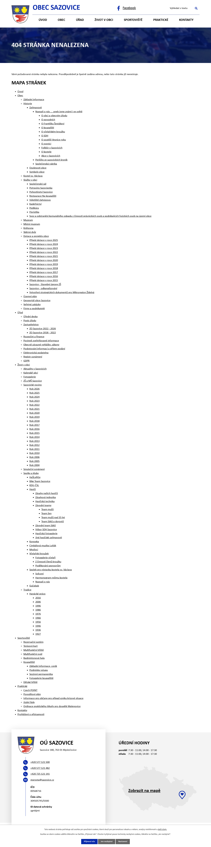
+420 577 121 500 (40, 762)
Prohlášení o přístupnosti (30, 714)
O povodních (48, 119)
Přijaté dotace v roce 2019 (43, 264)
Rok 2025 (34, 393)
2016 (38, 598)
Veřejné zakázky (32, 304)
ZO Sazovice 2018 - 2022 (42, 332)
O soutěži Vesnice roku (53, 139)
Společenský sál (37, 184)
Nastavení (122, 841)
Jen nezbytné (107, 841)
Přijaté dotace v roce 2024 (43, 244)
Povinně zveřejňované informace (41, 340)
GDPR (26, 360)
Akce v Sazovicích (50, 155)
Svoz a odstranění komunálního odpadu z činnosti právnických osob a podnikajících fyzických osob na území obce (90, 216)
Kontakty (186, 20)
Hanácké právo (37, 593)
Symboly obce (36, 172)
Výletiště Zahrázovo (40, 200)
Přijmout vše (89, 841)
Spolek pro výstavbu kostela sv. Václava (50, 569)
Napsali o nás (42, 581)
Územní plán (30, 296)
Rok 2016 (34, 429)
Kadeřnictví (35, 204)
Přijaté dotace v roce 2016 (43, 276)
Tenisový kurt (30, 646)
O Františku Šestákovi (52, 123)
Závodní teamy (43, 505)
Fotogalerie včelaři (45, 557)
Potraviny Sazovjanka (40, 188)
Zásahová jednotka (45, 497)
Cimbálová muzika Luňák (42, 545)
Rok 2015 (34, 433)
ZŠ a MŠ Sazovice (32, 381)
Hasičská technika (45, 501)
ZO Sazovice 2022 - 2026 (42, 328)
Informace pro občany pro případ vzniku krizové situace (53, 698)
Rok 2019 (34, 417)
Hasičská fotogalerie (46, 533)
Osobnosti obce (37, 168)
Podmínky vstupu (38, 670)
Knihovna (28, 228)
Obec (61, 20)
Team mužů (47, 509)
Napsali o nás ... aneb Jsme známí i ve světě (58, 111)
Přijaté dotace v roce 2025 (43, 240)
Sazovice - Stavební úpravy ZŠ (45, 284)
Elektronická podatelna (35, 352)
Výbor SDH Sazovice (46, 529)
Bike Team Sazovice (39, 481)
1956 (38, 622)
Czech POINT (30, 690)
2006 (38, 602)
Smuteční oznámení (34, 469)
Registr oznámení (32, 356)
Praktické (160, 20)
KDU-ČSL (34, 485)
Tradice (27, 589)
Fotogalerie (29, 377)
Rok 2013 (34, 441)
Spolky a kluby (31, 473)
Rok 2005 (34, 461)
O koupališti (47, 127)
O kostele (46, 151)
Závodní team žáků (45, 525)
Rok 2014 (34, 437)
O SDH (44, 135)
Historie (27, 103)
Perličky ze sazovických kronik (51, 160)
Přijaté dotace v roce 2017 (43, 272)
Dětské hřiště (30, 682)
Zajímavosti (35, 107)
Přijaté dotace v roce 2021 (43, 256)
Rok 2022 (34, 405)
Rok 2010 (34, 453)
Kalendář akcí (30, 372)
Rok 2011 (34, 449)
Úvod (43, 20)
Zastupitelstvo (31, 324)
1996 (38, 606)
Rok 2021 (34, 409)
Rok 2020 (34, 413)
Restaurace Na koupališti (42, 196)
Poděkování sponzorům (48, 565)
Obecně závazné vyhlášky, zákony (41, 344)
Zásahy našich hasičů (46, 493)
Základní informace (33, 99)
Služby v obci (30, 180)
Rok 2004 (34, 465)
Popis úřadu (29, 320)
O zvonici (46, 143)
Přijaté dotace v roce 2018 (43, 268)
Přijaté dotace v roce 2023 (43, 248)
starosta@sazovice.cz (42, 780)
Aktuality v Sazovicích (35, 368)
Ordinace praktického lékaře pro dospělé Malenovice (52, 706)
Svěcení (39, 573)
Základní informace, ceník (43, 666)
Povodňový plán (32, 694)
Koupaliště (29, 662)
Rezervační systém (33, 642)
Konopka (34, 541)
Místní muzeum (31, 224)
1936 (38, 630)
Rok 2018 (34, 421)
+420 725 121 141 (40, 774)
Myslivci (33, 549)
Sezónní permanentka (41, 674)
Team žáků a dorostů (52, 521)
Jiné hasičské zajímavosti (48, 537)
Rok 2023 (34, 401)
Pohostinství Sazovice (41, 192)
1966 (38, 618)
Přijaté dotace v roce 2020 (43, 260)
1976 (38, 614)
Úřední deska (30, 316)
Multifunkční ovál (32, 654)
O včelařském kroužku (53, 131)
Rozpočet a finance (33, 336)
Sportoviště (133, 20)
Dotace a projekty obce (36, 236)
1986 (38, 610)
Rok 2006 (34, 457)
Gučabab (34, 585)
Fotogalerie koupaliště (41, 678)
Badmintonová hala (34, 658)
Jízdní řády (29, 702)
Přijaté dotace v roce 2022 (43, 252)
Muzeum (28, 220)
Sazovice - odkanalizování (43, 288)
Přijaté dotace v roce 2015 (43, 280)
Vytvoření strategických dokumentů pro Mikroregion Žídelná (61, 292)
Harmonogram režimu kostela (51, 577)
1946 (38, 626)
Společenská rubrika (46, 164)
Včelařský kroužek (39, 553)
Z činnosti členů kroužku (48, 561)
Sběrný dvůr (29, 232)
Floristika (34, 212)
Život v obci (104, 20)
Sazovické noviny (32, 385)
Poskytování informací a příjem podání (44, 348)
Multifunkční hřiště (33, 650)
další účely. (162, 829)
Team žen (46, 513)
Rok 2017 (34, 425)
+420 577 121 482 (40, 768)
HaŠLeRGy (34, 477)
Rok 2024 (34, 397)
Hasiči (32, 489)
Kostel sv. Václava (33, 176)
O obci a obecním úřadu (54, 115)
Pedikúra (34, 208)
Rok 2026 (34, 389)
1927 (38, 634)
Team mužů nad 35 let (53, 517)
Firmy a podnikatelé (34, 308)
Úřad (80, 20)
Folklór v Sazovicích (51, 147)
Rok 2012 (34, 445)
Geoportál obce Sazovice (36, 300)
